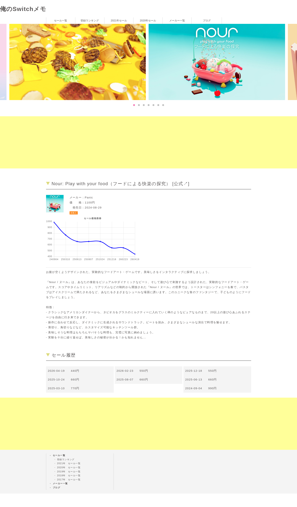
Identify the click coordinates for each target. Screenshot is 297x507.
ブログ (207, 20)
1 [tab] (134, 105)
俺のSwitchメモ (23, 9)
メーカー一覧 (177, 20)
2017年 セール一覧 (69, 479)
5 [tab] (153, 105)
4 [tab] (149, 105)
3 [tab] (144, 105)
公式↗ (181, 183)
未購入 (73, 213)
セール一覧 (60, 20)
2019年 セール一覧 (69, 471)
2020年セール (148, 20)
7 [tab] (163, 105)
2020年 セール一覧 (69, 467)
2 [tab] (139, 105)
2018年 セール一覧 (69, 475)
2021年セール (119, 20)
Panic (89, 197)
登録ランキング (90, 20)
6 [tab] (158, 105)
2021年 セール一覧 (69, 463)
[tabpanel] (218, 61)
